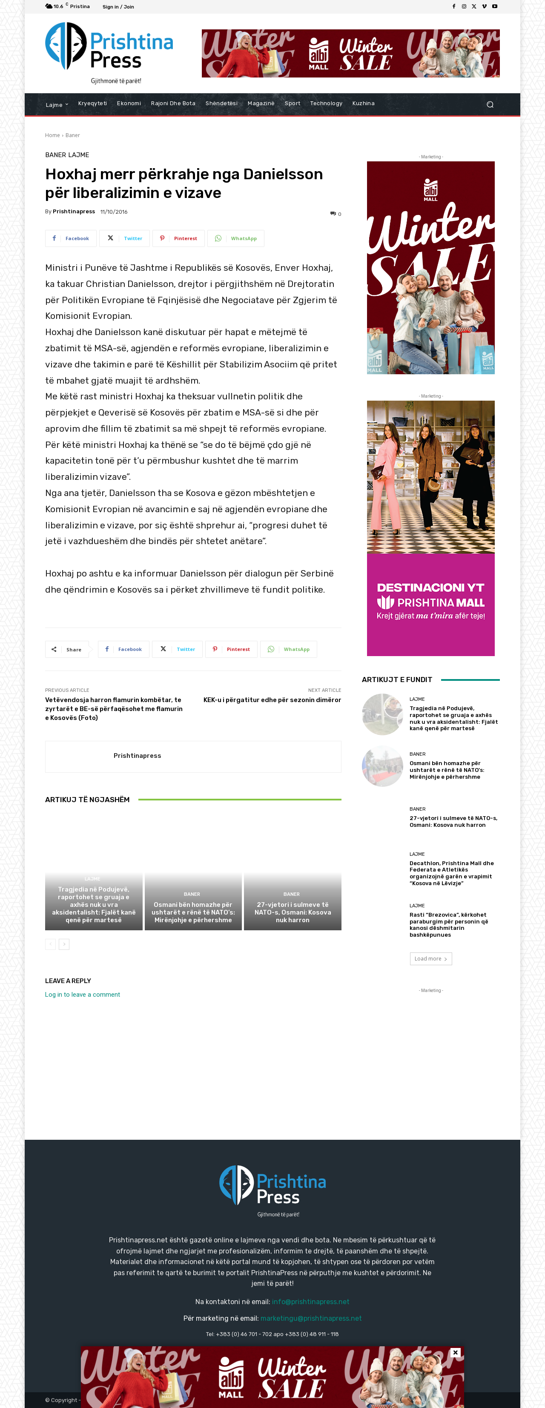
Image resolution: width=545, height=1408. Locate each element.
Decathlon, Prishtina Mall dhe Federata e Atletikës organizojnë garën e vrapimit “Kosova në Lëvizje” (452, 873)
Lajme (78, 155)
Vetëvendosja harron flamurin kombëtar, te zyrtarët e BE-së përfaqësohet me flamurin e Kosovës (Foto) (114, 709)
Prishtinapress (74, 211)
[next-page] (64, 944)
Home (52, 135)
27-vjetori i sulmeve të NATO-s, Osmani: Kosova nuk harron (293, 912)
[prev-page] (50, 944)
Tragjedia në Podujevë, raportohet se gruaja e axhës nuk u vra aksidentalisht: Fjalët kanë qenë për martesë (94, 905)
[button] (490, 105)
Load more (431, 958)
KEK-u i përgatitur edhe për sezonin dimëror (272, 700)
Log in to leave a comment (82, 994)
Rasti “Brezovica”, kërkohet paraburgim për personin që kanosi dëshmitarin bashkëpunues (449, 925)
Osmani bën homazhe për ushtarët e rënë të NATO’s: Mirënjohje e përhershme (193, 912)
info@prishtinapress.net (311, 1302)
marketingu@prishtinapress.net (311, 1318)
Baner (73, 135)
